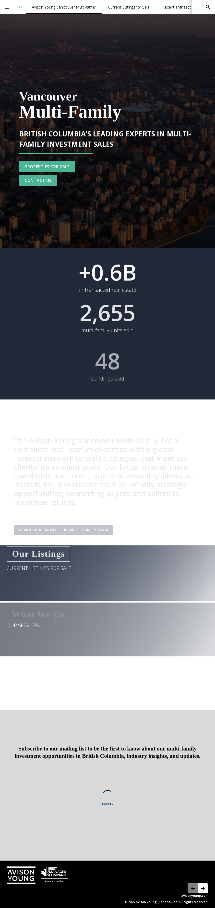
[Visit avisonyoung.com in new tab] (37, 875)
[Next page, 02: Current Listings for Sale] (203, 888)
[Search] (208, 7)
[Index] (7, 7)
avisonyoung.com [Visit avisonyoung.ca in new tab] (194, 895)
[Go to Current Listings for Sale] (47, 166)
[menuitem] (64, 7)
